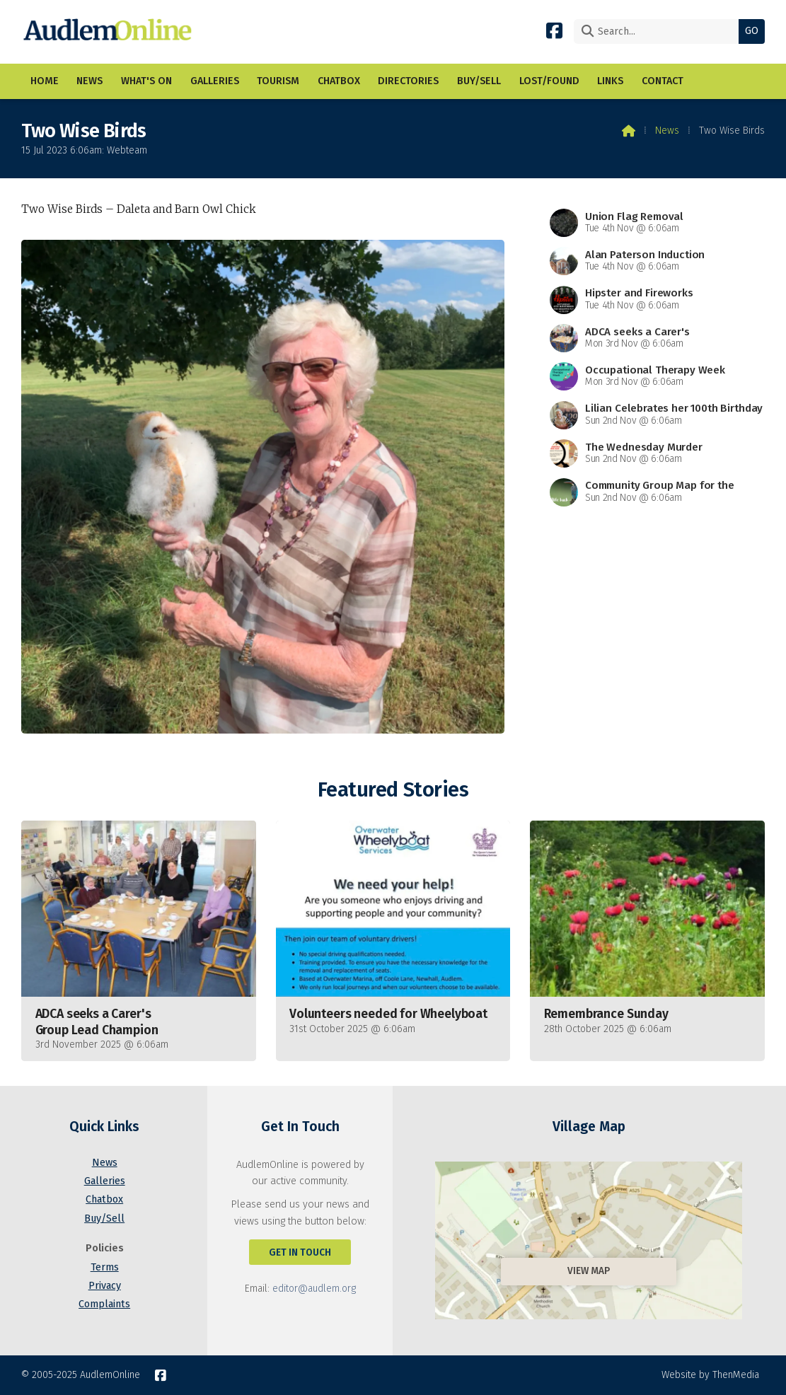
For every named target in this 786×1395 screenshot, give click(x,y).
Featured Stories (393, 789)
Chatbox (104, 1199)
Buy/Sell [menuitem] (479, 81)
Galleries (104, 1181)
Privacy (104, 1286)
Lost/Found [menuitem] (549, 81)
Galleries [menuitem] (214, 81)
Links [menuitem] (610, 81)
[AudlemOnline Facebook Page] (554, 30)
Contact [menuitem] (662, 81)
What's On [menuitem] (146, 81)
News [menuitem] (89, 81)
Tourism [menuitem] (278, 81)
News (667, 131)
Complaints (104, 1304)
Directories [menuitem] (408, 81)
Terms (105, 1267)
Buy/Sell (104, 1218)
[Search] (660, 31)
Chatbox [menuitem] (339, 81)
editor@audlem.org (314, 1289)
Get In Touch (300, 1252)
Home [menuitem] (44, 81)
